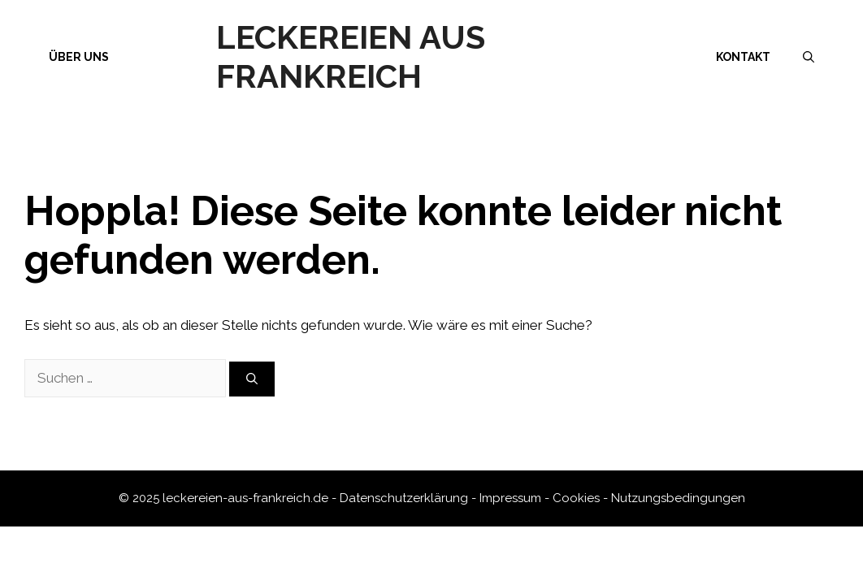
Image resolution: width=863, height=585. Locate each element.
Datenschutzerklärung (404, 498)
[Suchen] (252, 379)
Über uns (79, 56)
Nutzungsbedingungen (678, 498)
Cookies (576, 498)
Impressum (510, 498)
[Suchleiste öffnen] (808, 56)
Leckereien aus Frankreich (350, 56)
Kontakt (743, 56)
